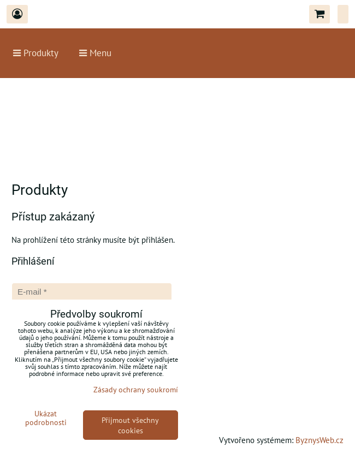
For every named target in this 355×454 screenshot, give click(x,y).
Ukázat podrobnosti (46, 418)
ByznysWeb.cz (319, 439)
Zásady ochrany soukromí (135, 389)
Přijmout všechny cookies (130, 425)
